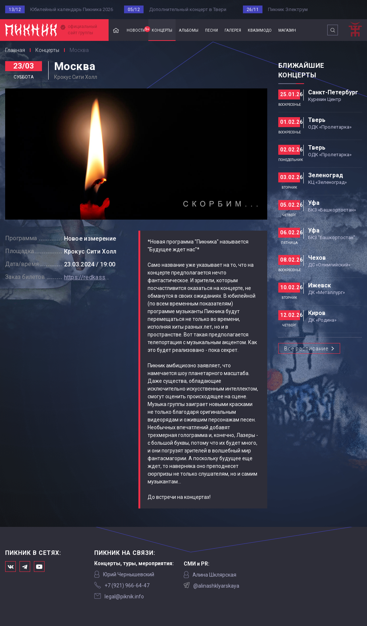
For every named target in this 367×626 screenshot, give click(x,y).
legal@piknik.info (124, 596)
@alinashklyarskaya (216, 586)
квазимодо (260, 30)
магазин (287, 30)
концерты (162, 30)
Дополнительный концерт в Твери (187, 9)
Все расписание (306, 349)
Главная (116, 30)
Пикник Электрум (288, 9)
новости (137, 29)
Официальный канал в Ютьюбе (39, 566)
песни (211, 30)
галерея (233, 30)
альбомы (188, 30)
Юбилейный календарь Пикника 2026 (71, 9)
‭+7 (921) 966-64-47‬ (127, 585)
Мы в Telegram (25, 566)
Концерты (47, 50)
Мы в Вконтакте (10, 566)
